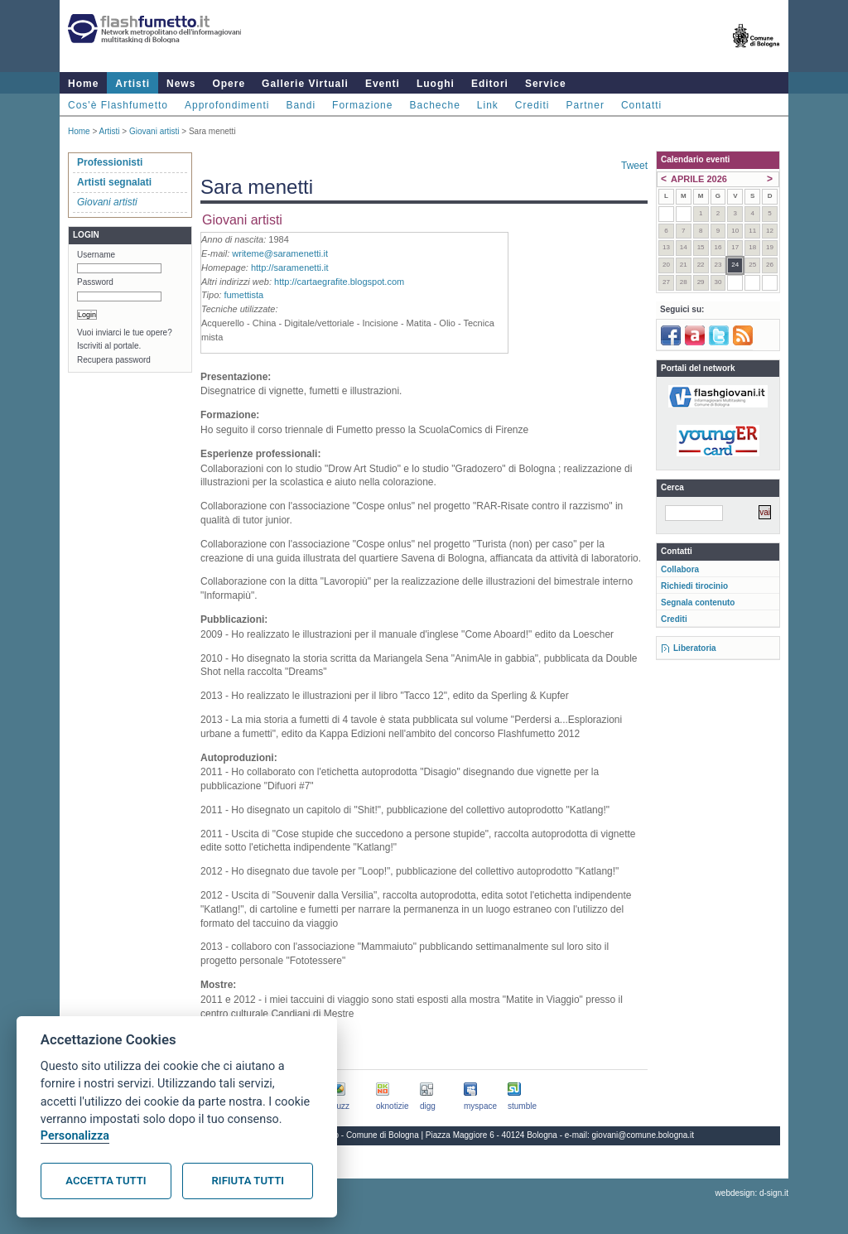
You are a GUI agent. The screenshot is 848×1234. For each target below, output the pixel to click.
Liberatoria (694, 648)
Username (96, 254)
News (180, 83)
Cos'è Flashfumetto (118, 105)
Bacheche (434, 105)
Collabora (680, 569)
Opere (228, 83)
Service (545, 83)
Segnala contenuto (698, 602)
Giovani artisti (154, 131)
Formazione (362, 105)
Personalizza (75, 1136)
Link (488, 105)
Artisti (132, 83)
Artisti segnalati (114, 182)
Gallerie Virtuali (305, 83)
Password (95, 282)
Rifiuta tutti (248, 1180)
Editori (489, 83)
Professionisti (109, 162)
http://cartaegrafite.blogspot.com (339, 282)
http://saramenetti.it (290, 267)
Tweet (634, 165)
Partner (585, 105)
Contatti (641, 105)
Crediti (532, 105)
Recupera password (114, 359)
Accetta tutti (105, 1180)
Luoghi (436, 83)
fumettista (243, 295)
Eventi (382, 83)
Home (83, 83)
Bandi (301, 105)
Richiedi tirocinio (694, 585)
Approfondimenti (227, 105)
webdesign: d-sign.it (752, 1193)
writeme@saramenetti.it (280, 253)
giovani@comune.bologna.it (643, 1135)
